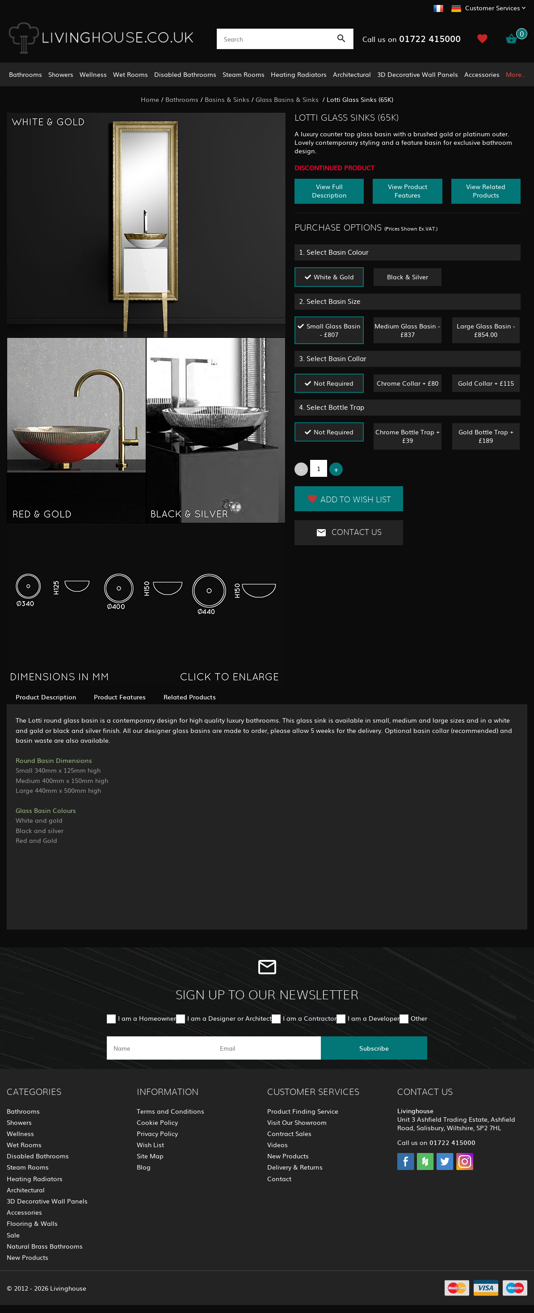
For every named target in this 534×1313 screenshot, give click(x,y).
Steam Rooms (244, 74)
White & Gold (334, 276)
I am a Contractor (309, 1018)
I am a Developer (373, 1018)
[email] (266, 1048)
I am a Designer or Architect (229, 1018)
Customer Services (492, 7)
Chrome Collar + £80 (407, 383)
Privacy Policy (157, 1133)
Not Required (333, 383)
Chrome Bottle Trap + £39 (407, 436)
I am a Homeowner (147, 1018)
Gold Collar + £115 (486, 383)
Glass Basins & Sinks (288, 99)
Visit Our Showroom (297, 1122)
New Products (27, 1257)
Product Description (46, 697)
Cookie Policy (157, 1122)
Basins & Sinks (227, 99)
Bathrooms (25, 74)
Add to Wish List (349, 498)
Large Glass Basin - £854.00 (486, 330)
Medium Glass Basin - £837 (407, 330)
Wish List (150, 1144)
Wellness (93, 74)
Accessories (482, 74)
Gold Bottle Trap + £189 (485, 436)
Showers (60, 74)
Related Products (190, 697)
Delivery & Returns (295, 1166)
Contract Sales (289, 1133)
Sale (13, 1234)
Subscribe (374, 1048)
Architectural (352, 74)
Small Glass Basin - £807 (334, 330)
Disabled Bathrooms (185, 74)
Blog (144, 1166)
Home (150, 99)
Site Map (150, 1155)
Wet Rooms (130, 74)
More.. (515, 74)
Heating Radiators (299, 74)
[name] (160, 1048)
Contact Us (349, 532)
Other (419, 1018)
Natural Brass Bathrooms (45, 1245)
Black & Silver (407, 276)
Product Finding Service (302, 1111)
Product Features (120, 697)
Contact (279, 1178)
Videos (277, 1144)
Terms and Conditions (170, 1111)
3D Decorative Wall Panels (417, 74)
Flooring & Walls (32, 1223)
